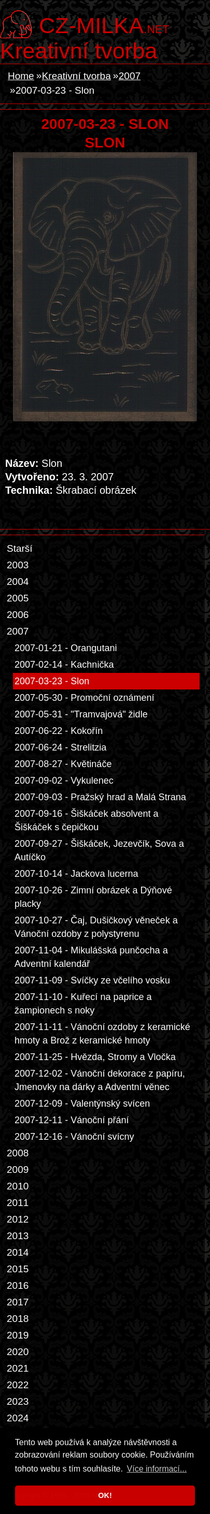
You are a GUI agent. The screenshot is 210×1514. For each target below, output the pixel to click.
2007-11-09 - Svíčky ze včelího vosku (92, 980)
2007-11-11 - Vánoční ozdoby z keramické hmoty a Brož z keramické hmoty (102, 1034)
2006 (18, 614)
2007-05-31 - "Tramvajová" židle (81, 714)
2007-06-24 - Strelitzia (60, 747)
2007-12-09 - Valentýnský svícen (82, 1103)
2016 (18, 1285)
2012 (18, 1219)
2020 (18, 1351)
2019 (18, 1335)
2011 (18, 1202)
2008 (18, 1153)
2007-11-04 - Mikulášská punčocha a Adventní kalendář (91, 957)
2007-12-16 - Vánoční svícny (74, 1136)
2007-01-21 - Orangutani (66, 648)
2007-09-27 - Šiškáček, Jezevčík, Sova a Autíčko (99, 850)
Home (21, 75)
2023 (18, 1401)
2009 (18, 1169)
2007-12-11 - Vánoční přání (72, 1120)
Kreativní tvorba (78, 50)
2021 (18, 1368)
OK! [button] (104, 1495)
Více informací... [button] (157, 1468)
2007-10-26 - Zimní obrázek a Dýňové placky (93, 897)
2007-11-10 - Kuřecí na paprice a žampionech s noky (83, 1004)
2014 (18, 1252)
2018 (18, 1318)
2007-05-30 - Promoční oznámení (85, 698)
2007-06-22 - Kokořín (59, 731)
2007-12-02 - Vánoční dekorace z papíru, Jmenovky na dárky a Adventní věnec (100, 1080)
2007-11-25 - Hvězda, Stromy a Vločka (95, 1057)
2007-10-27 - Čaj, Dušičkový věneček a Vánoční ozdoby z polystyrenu (96, 927)
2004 (18, 581)
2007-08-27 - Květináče (63, 764)
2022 (18, 1384)
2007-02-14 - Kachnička (64, 664)
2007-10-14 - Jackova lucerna (76, 874)
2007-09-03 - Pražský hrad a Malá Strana (100, 797)
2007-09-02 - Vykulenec (64, 780)
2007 (130, 75)
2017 (18, 1302)
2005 (18, 598)
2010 (18, 1186)
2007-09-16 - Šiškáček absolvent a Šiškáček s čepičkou (87, 820)
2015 (18, 1268)
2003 (18, 565)
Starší (20, 548)
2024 (18, 1418)
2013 (18, 1235)
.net (104, 24)
